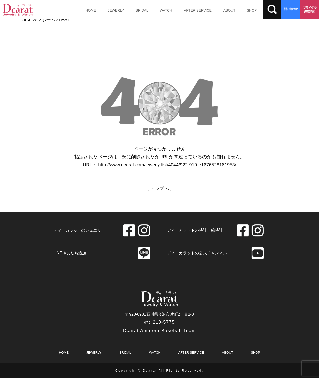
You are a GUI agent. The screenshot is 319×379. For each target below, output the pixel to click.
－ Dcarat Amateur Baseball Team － (159, 331)
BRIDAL (139, 10)
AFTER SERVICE (192, 10)
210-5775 (159, 323)
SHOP (244, 10)
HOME (90, 10)
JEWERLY (114, 10)
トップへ (159, 188)
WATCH (162, 10)
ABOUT (223, 10)
